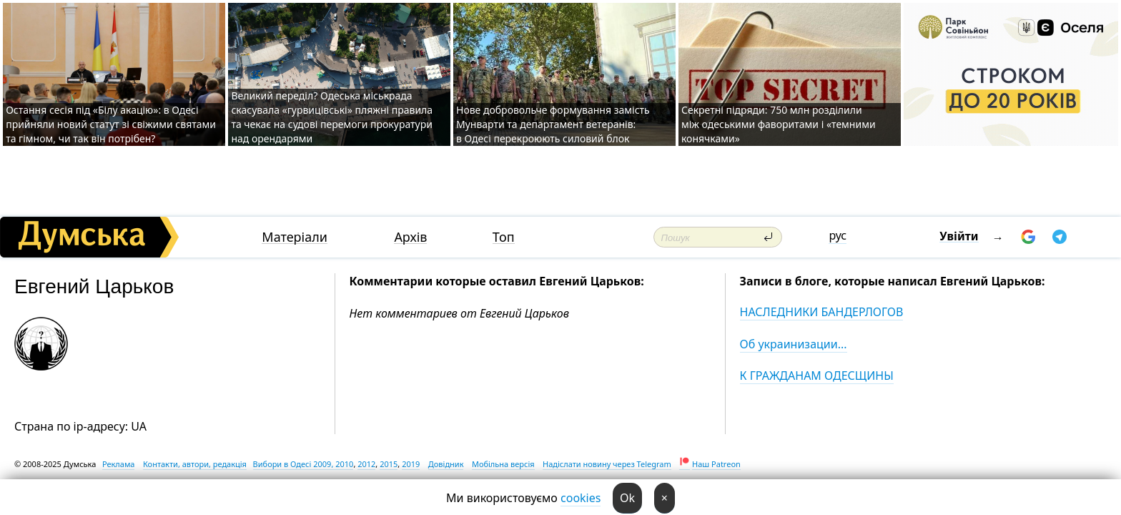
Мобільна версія (503, 463)
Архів (410, 237)
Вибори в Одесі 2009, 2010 (303, 463)
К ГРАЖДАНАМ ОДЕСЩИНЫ (817, 375)
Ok (627, 498)
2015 (388, 463)
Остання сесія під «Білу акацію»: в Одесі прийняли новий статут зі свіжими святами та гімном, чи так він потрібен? (111, 124)
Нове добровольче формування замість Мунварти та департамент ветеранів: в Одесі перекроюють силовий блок (553, 124)
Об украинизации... (793, 344)
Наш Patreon (716, 463)
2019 (411, 463)
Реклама (118, 463)
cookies (580, 498)
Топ (504, 237)
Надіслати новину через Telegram (607, 463)
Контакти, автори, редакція (195, 463)
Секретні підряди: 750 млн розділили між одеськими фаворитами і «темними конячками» (778, 124)
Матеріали (294, 237)
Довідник (446, 463)
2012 (366, 463)
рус (837, 235)
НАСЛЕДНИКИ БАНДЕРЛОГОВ (822, 312)
